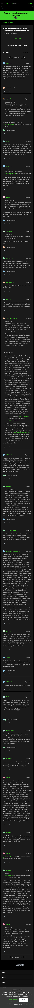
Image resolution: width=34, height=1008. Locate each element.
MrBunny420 (9, 486)
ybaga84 (8, 657)
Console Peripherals (8, 22)
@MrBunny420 (7, 857)
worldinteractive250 (11, 318)
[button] (2, 4)
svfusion (8, 197)
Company (17, 987)
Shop (17, 972)
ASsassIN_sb (9, 258)
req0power (9, 63)
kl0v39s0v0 (9, 231)
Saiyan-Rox (9, 99)
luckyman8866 (10, 282)
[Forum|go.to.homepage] (12, 3)
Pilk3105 (8, 299)
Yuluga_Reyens (10, 730)
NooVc (7, 141)
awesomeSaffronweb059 (13, 551)
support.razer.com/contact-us (22, 432)
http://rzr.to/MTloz (24, 416)
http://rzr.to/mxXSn (13, 420)
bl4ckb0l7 (8, 777)
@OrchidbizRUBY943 (9, 124)
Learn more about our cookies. (19, 996)
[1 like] (9, 88)
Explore (17, 977)
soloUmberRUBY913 (11, 530)
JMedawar (9, 697)
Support (17, 982)
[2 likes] (10, 475)
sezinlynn (8, 631)
